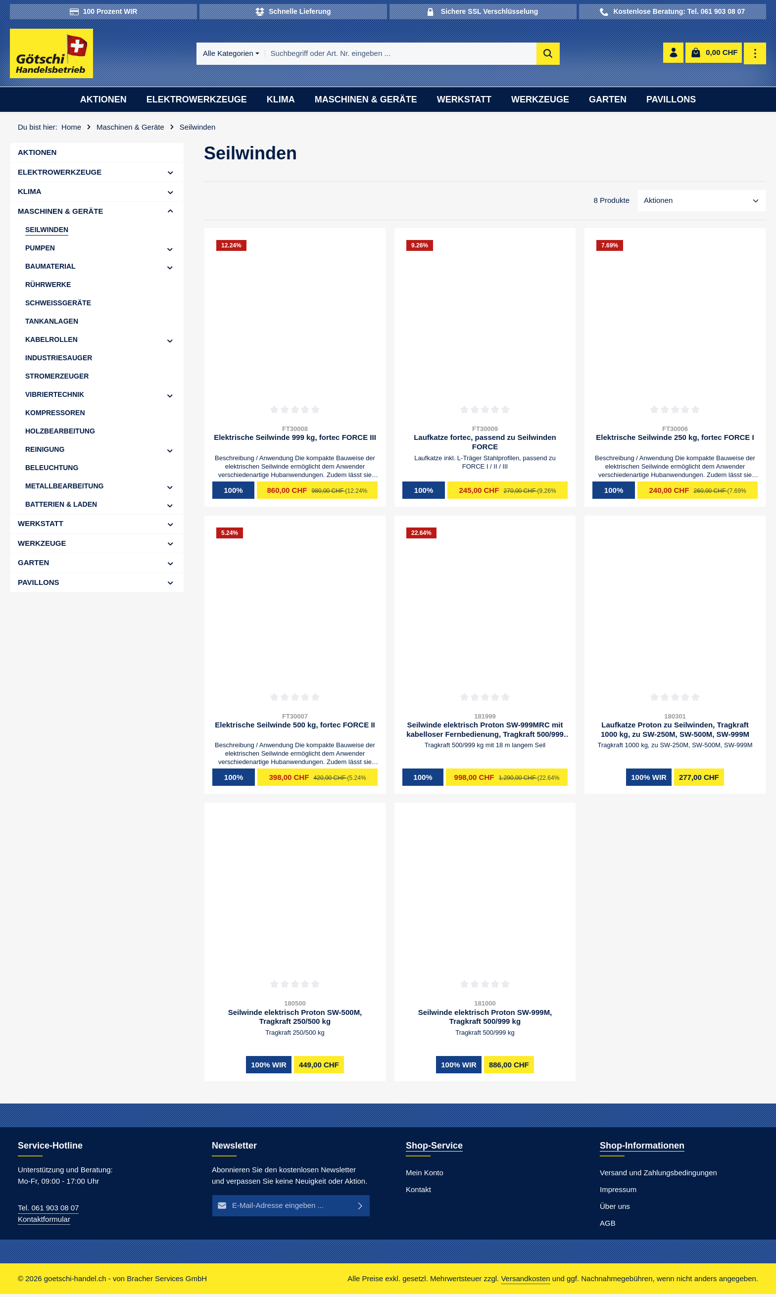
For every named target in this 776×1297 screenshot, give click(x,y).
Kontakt (418, 1192)
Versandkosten (525, 1281)
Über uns (615, 1209)
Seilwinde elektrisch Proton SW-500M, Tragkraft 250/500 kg (295, 1020)
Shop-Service (434, 1148)
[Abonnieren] (360, 1209)
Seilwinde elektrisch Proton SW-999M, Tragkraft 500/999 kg (485, 1020)
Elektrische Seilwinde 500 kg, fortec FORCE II (295, 727)
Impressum (618, 1192)
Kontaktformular (44, 1222)
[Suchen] (549, 55)
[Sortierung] (701, 204)
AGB (608, 1226)
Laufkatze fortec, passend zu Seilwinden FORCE (485, 445)
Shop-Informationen (642, 1148)
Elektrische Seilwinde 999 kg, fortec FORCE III (295, 440)
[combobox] (402, 55)
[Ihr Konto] (673, 55)
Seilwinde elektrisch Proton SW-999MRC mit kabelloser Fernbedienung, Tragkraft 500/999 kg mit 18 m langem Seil (485, 732)
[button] (170, 175)
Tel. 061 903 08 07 (48, 1210)
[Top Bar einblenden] (755, 55)
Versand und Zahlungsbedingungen (658, 1175)
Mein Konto (424, 1175)
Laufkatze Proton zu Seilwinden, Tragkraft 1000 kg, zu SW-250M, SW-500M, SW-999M (675, 732)
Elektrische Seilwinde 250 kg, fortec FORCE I (675, 440)
